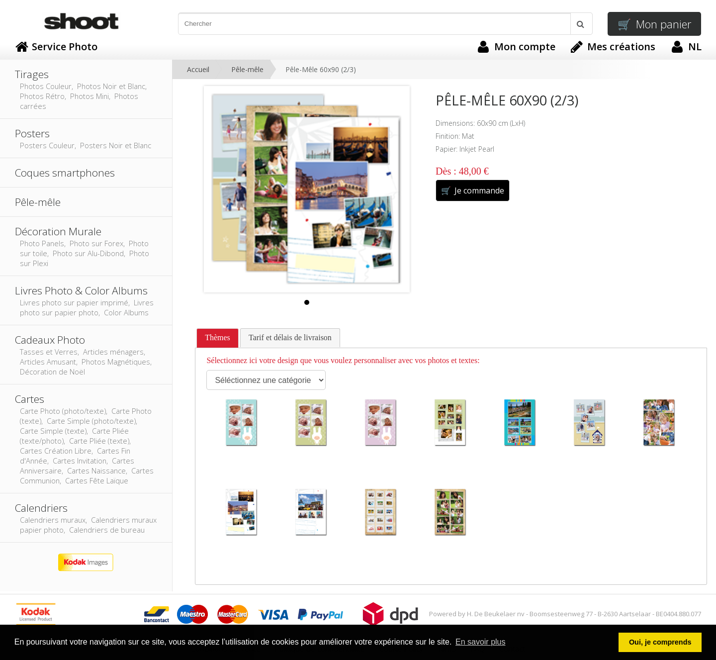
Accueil (198, 69)
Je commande (472, 190)
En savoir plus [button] (480, 642)
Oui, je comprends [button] (660, 642)
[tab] (217, 338)
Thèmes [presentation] (217, 337)
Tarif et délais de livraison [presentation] (290, 337)
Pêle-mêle (247, 69)
